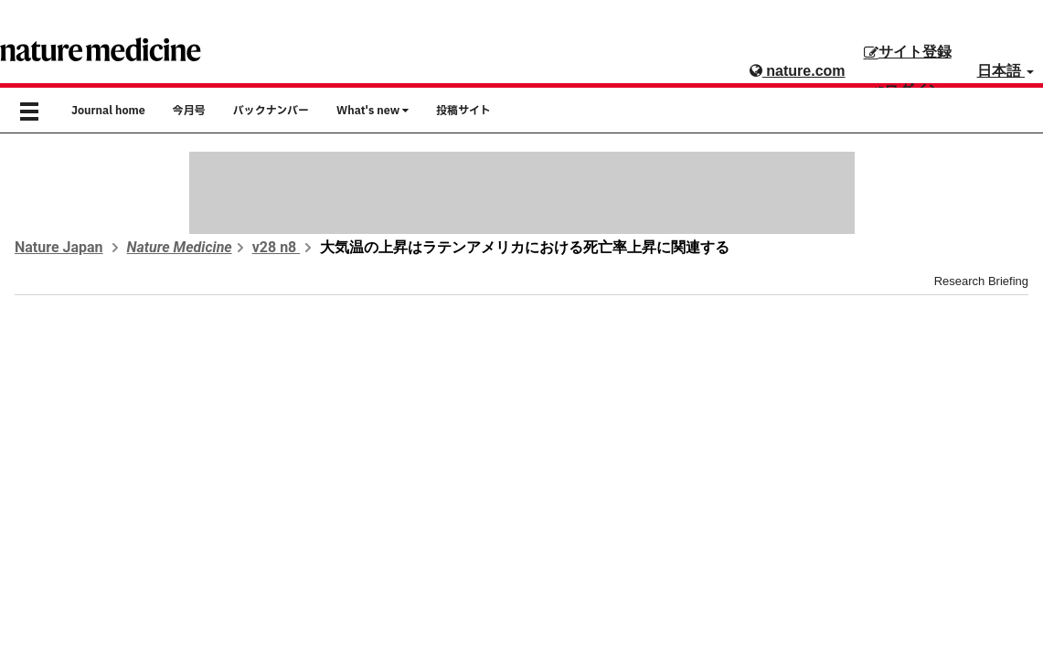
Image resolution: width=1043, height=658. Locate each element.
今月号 (189, 110)
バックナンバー (271, 110)
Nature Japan (59, 247)
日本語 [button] (1005, 71)
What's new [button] (372, 110)
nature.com (798, 71)
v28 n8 (276, 247)
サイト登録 (908, 51)
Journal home (108, 110)
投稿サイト (463, 110)
